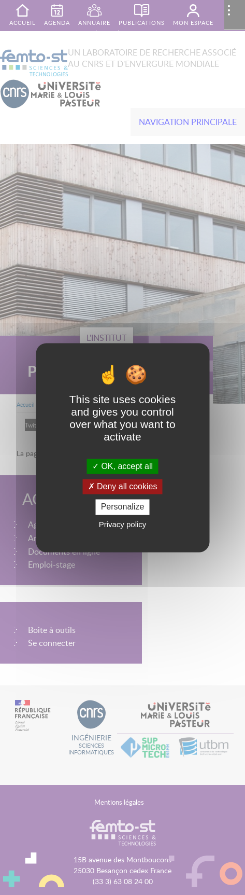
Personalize (123, 507)
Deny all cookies (122, 487)
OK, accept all (122, 466)
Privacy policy (123, 524)
